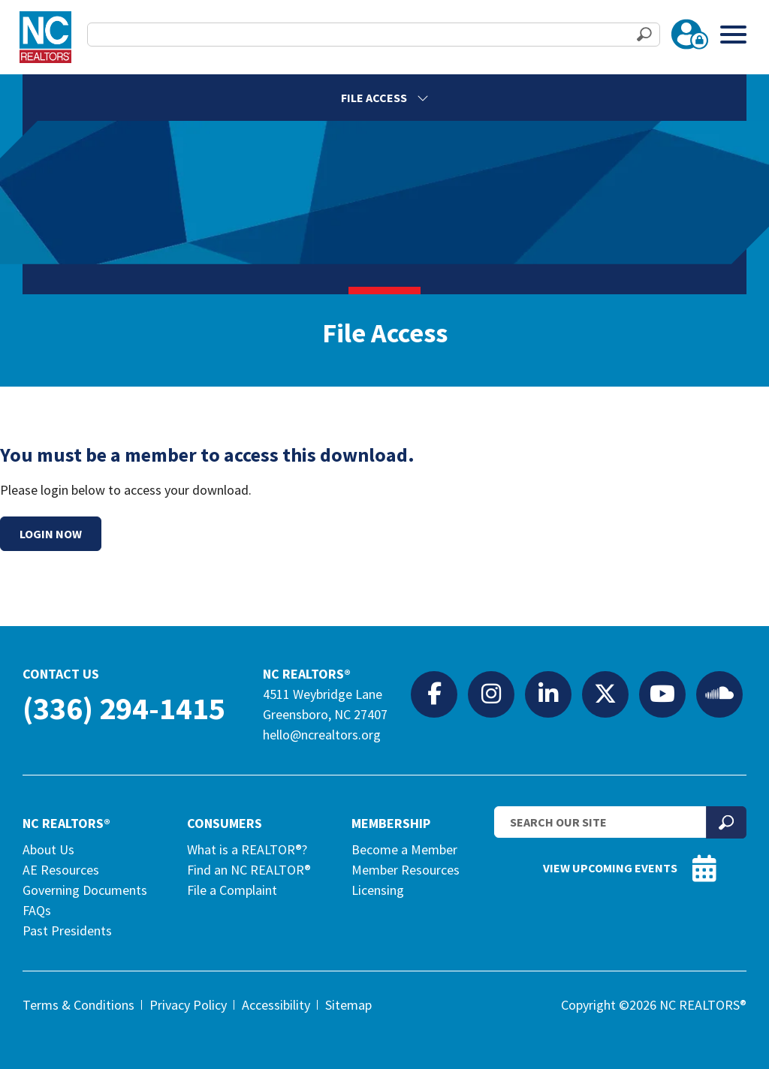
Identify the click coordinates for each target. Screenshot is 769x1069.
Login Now (51, 533)
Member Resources (405, 869)
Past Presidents (67, 930)
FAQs (37, 910)
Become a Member (404, 849)
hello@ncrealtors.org (322, 734)
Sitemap (348, 1004)
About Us (48, 849)
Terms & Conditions (78, 1004)
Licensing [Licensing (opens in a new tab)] (377, 890)
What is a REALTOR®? (247, 849)
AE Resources (61, 869)
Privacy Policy (188, 1004)
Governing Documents (85, 890)
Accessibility (276, 1004)
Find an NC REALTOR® (249, 869)
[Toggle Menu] (733, 34)
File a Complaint (232, 890)
